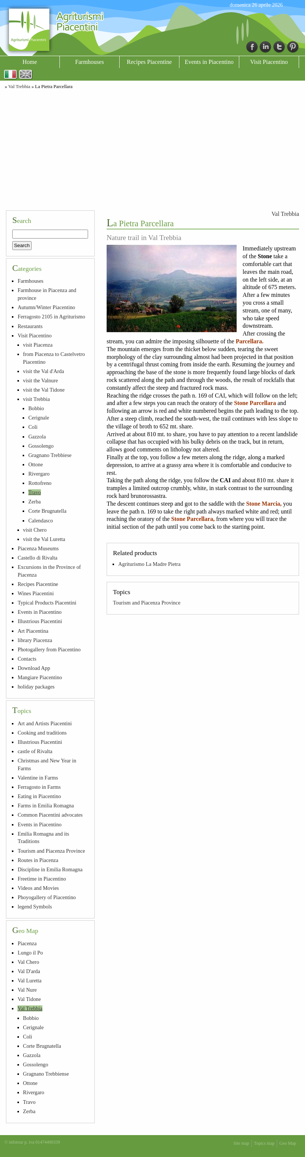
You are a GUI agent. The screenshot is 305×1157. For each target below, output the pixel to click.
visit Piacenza (38, 345)
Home (29, 62)
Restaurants (29, 326)
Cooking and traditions (41, 733)
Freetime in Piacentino (41, 879)
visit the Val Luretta (44, 539)
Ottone (35, 464)
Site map (241, 1143)
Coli (33, 427)
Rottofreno (39, 483)
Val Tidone (29, 999)
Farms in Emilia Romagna (45, 805)
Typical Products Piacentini (46, 603)
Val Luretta (29, 980)
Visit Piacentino (269, 62)
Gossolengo (40, 446)
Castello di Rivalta (37, 558)
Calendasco (40, 521)
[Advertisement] (152, 149)
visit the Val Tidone (44, 390)
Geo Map (287, 1143)
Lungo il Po (30, 953)
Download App (33, 668)
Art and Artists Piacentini (44, 723)
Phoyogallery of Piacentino (46, 897)
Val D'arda (28, 971)
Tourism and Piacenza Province (147, 603)
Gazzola (37, 437)
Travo (34, 492)
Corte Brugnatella (47, 511)
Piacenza (26, 943)
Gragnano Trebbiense (46, 1074)
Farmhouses (89, 62)
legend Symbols (34, 907)
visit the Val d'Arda (43, 371)
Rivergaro (38, 474)
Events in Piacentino (209, 62)
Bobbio (36, 408)
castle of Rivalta (34, 751)
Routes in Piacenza (37, 860)
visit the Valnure (40, 380)
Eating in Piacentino (39, 796)
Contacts (26, 659)
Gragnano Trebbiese (49, 455)
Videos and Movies (38, 888)
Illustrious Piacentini (39, 621)
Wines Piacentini (35, 593)
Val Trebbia (19, 86)
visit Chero (35, 530)
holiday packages (36, 687)
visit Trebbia (36, 399)
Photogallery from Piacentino (48, 649)
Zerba (34, 502)
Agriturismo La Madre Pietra (149, 564)
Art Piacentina (32, 631)
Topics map (264, 1143)
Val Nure (27, 990)
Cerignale (38, 418)
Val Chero (28, 962)
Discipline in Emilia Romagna (49, 869)
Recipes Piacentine (149, 62)
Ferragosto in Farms (39, 787)
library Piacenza (34, 640)
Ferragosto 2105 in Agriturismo (51, 317)
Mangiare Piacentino (39, 677)
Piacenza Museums (38, 548)
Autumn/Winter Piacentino (46, 307)
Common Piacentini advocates (49, 815)
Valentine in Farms (37, 778)
